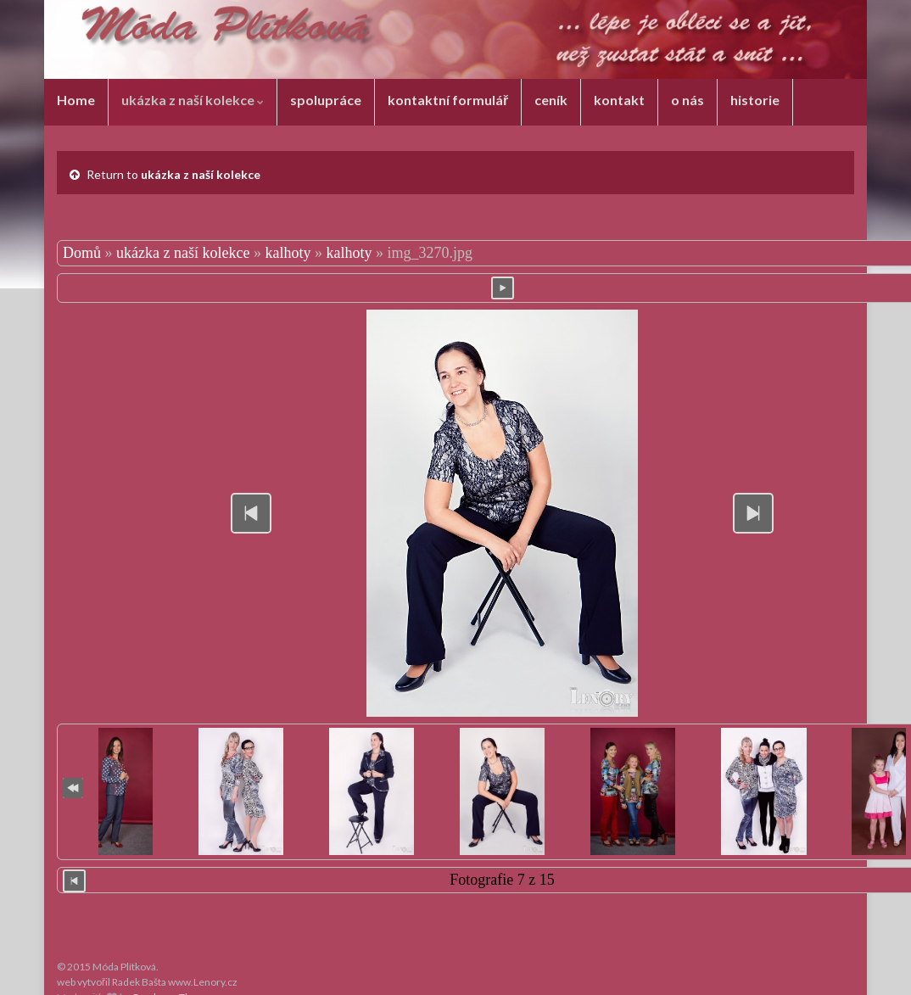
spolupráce (325, 100)
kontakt (619, 100)
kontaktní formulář (448, 100)
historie (755, 100)
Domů (82, 252)
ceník (550, 100)
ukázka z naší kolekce (192, 100)
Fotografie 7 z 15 (502, 879)
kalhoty (287, 252)
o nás (687, 100)
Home (76, 100)
